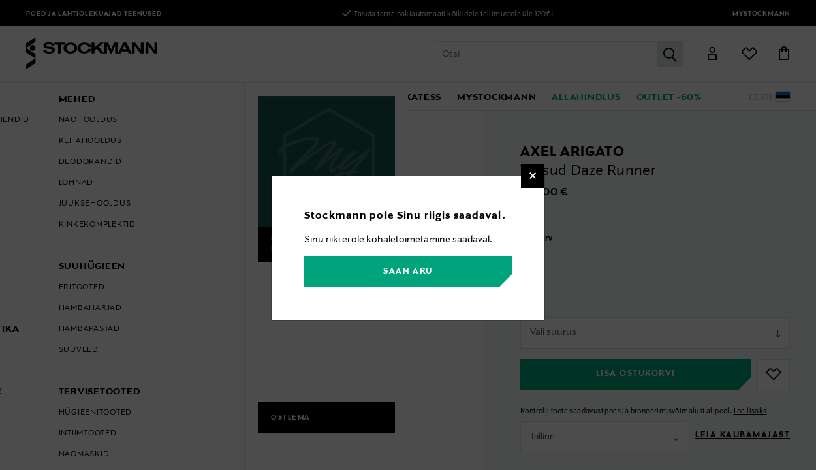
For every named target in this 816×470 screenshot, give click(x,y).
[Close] (532, 176)
